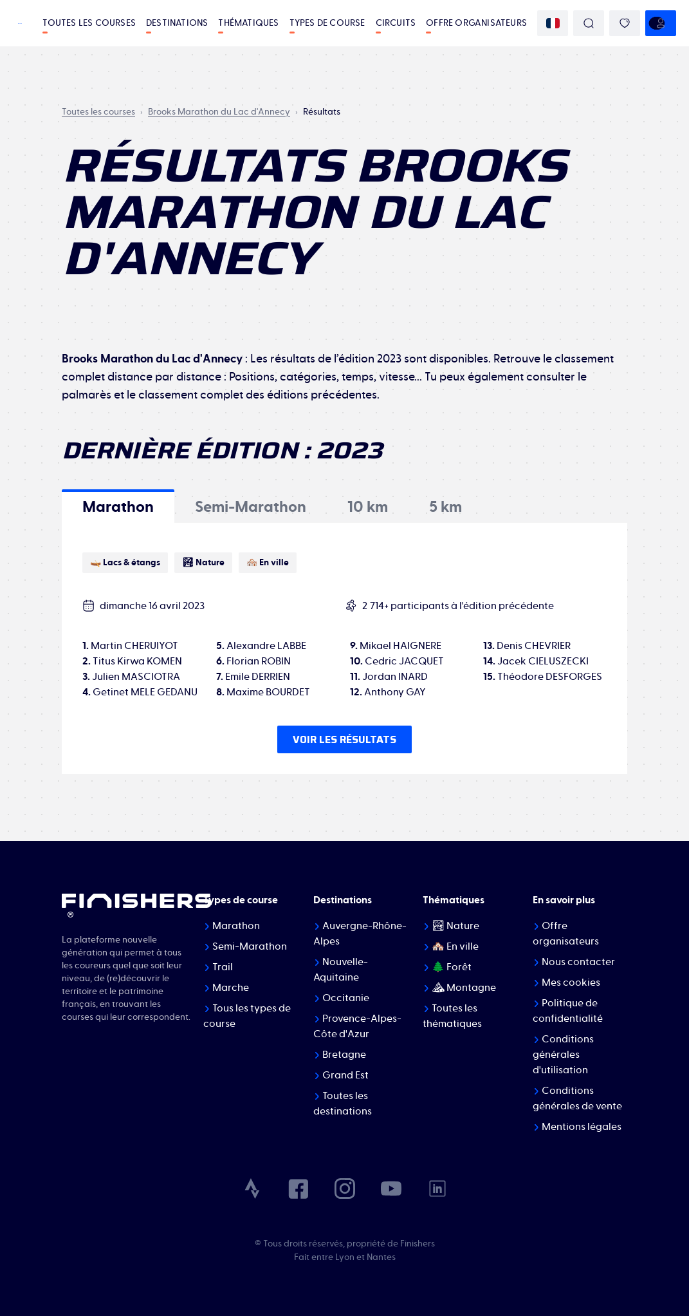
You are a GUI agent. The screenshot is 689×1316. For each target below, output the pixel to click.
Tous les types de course (247, 1016)
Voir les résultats (344, 739)
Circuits (396, 23)
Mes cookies (571, 982)
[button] (118, 506)
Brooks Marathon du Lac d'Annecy (219, 112)
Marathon (236, 926)
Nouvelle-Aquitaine (340, 969)
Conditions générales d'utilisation (563, 1054)
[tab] (118, 506)
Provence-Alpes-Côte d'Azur (357, 1026)
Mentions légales (581, 1127)
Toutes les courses (89, 23)
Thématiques (248, 23)
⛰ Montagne (464, 987)
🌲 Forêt (452, 967)
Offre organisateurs (476, 23)
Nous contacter (578, 962)
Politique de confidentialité (568, 1011)
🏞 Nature (455, 926)
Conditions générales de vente (577, 1098)
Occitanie (345, 998)
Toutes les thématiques (452, 1016)
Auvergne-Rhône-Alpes (360, 933)
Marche (230, 987)
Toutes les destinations (342, 1103)
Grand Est (345, 1075)
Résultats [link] (321, 112)
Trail (222, 967)
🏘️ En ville (455, 946)
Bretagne (344, 1054)
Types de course (327, 23)
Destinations (177, 23)
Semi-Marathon (249, 946)
